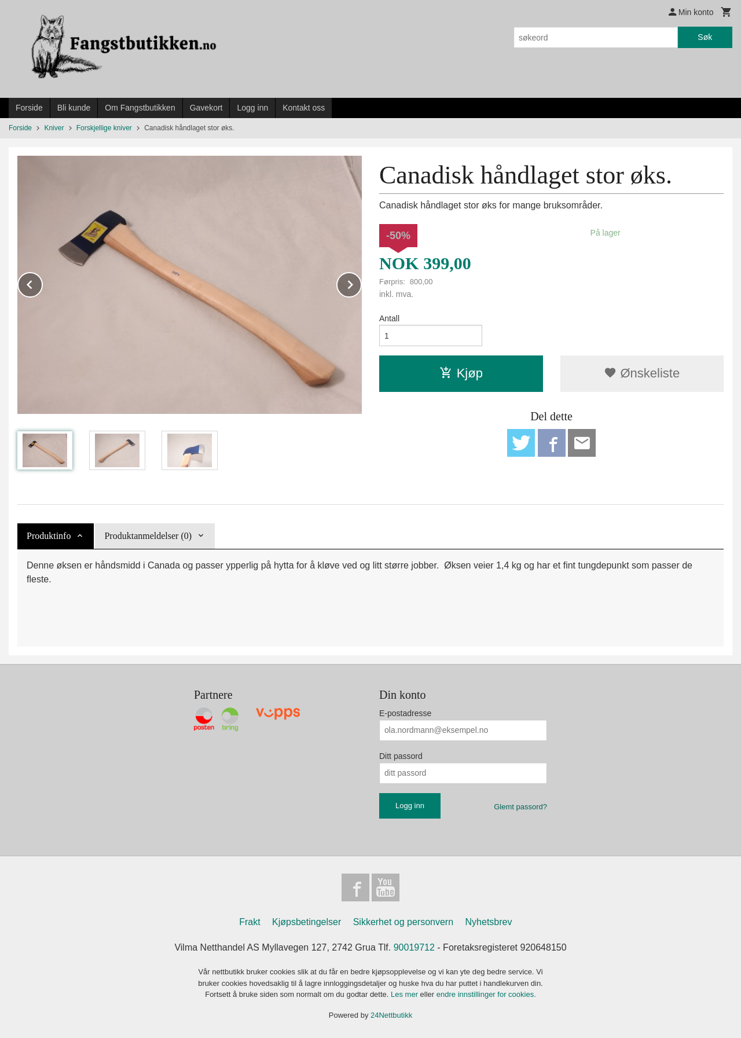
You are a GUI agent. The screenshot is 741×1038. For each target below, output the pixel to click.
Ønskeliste (642, 373)
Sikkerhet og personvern (403, 922)
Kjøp (461, 373)
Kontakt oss (304, 107)
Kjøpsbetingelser (306, 922)
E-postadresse (405, 713)
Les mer (405, 994)
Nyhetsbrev (488, 922)
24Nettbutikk (391, 1015)
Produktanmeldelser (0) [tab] (148, 536)
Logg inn (252, 107)
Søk (705, 37)
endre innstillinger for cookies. (486, 994)
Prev (42, 283)
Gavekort (206, 107)
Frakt (249, 922)
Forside (29, 107)
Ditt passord (401, 756)
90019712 (414, 947)
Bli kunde (74, 107)
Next (361, 283)
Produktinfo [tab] (49, 536)
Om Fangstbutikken (140, 107)
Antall (389, 318)
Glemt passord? (520, 806)
